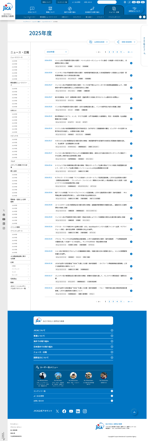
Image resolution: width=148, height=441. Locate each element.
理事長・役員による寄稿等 (18, 200)
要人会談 (13, 171)
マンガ (14, 272)
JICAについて (39, 330)
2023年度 (14, 70)
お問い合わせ (88, 2)
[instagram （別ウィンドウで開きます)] (85, 411)
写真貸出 (13, 278)
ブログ (12, 161)
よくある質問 (76, 2)
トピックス (14, 136)
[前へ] (140, 17)
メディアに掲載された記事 (18, 166)
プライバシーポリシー (16, 427)
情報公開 (12, 433)
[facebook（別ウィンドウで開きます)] (3, 215)
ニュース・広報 (40, 352)
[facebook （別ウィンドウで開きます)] (64, 411)
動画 (12, 282)
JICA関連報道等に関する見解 (18, 257)
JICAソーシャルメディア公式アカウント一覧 (18, 287)
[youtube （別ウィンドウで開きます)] (71, 411)
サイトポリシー (14, 424)
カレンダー (15, 275)
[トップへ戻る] (134, 412)
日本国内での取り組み (43, 346)
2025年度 (14, 64)
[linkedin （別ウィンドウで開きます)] (78, 411)
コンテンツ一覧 (62, 2)
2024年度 (14, 67)
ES (143, 2)
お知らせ (13, 110)
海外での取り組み (41, 341)
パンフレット (15, 269)
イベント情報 (15, 227)
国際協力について (41, 357)
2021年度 (14, 76)
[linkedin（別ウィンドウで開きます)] (3, 223)
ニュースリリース (16, 57)
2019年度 (14, 196)
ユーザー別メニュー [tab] (47, 367)
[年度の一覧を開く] (57, 52)
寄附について (47, 2)
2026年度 (14, 61)
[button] (98, 42)
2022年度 (14, 73)
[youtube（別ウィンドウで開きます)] (3, 219)
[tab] (125, 2)
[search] (107, 2)
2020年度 (14, 79)
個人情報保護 (13, 430)
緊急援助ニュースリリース (18, 83)
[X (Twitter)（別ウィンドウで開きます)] (3, 210)
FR (138, 2)
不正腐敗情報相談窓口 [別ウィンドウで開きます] (16, 436)
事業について (39, 335)
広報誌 (14, 266)
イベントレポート (16, 231)
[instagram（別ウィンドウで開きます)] (3, 228)
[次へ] (144, 17)
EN (134, 2)
